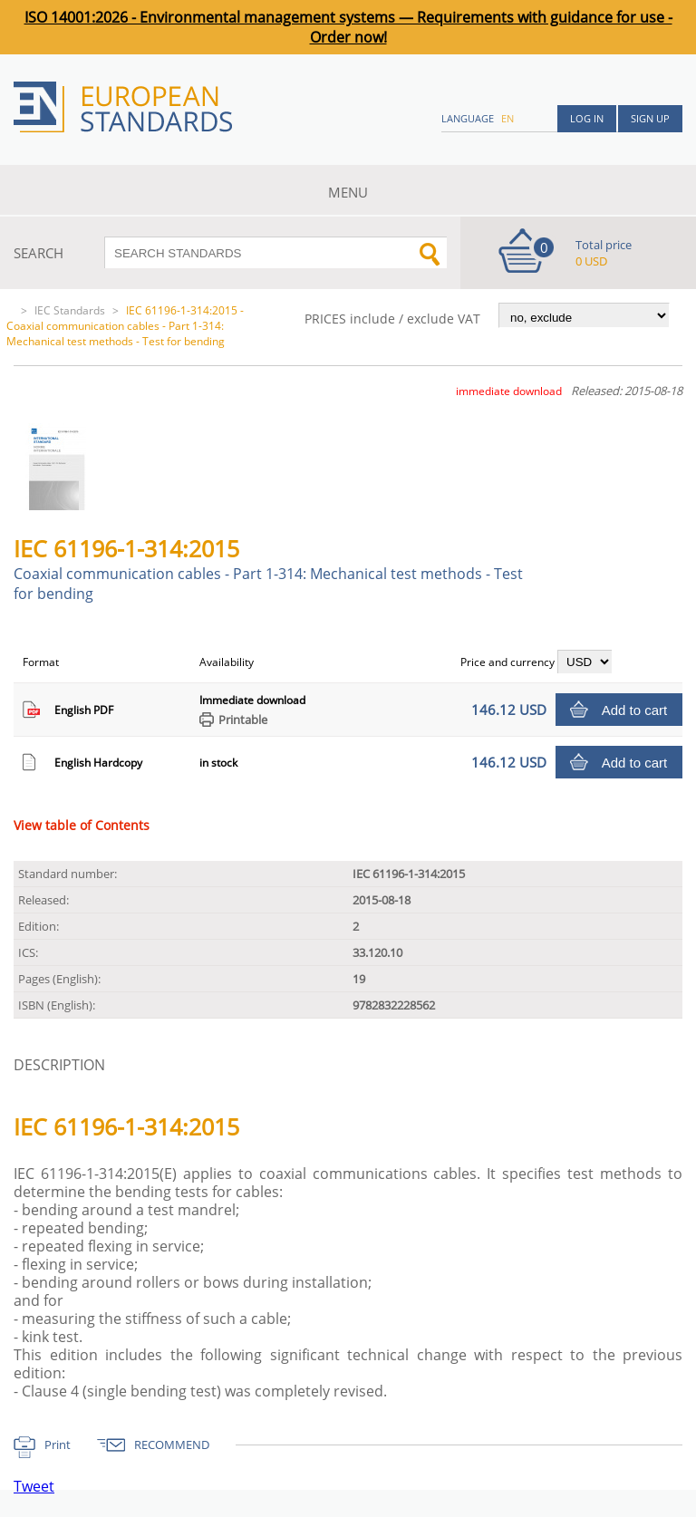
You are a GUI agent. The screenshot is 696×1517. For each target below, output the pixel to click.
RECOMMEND (171, 1444)
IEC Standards (69, 310)
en (507, 118)
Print (57, 1444)
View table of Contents (82, 825)
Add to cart (635, 710)
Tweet (34, 1486)
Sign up (650, 118)
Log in (587, 118)
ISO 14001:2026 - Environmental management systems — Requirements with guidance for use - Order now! (348, 27)
